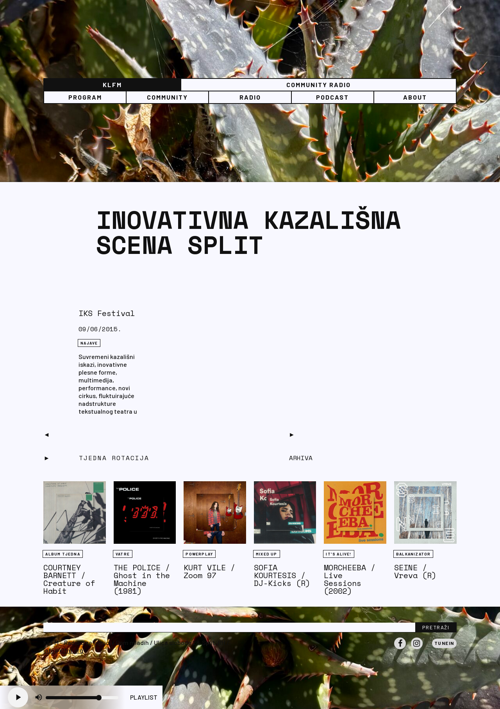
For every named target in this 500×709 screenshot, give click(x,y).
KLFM (112, 84)
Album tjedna (62, 554)
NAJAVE (89, 343)
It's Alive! (338, 554)
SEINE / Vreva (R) (415, 571)
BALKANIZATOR (413, 554)
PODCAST (332, 97)
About (415, 97)
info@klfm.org (63, 650)
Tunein (444, 643)
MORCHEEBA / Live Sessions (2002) (349, 579)
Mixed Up (266, 554)
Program (85, 97)
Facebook (400, 648)
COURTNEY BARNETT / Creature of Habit (69, 579)
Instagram (417, 648)
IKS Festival (107, 313)
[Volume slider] (82, 697)
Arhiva (300, 458)
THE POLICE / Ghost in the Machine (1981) (142, 579)
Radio (250, 97)
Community (167, 97)
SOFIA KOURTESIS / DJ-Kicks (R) (282, 575)
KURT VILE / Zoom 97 (209, 571)
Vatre (123, 554)
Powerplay (199, 554)
